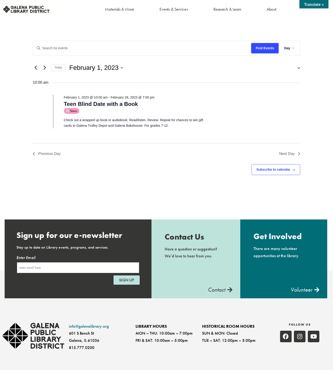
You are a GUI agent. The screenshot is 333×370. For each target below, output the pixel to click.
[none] (286, 336)
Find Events (265, 48)
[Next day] (44, 68)
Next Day (289, 154)
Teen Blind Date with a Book (101, 104)
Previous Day (47, 154)
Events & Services (174, 9)
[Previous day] (35, 68)
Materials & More (119, 9)
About (271, 9)
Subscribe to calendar (273, 169)
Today (58, 67)
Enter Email (25, 257)
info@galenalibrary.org (89, 326)
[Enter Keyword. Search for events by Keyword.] (142, 48)
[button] (297, 67)
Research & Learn (227, 9)
